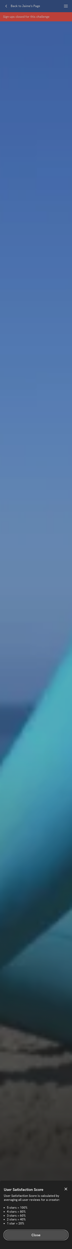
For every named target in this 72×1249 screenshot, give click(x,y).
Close (36, 1235)
